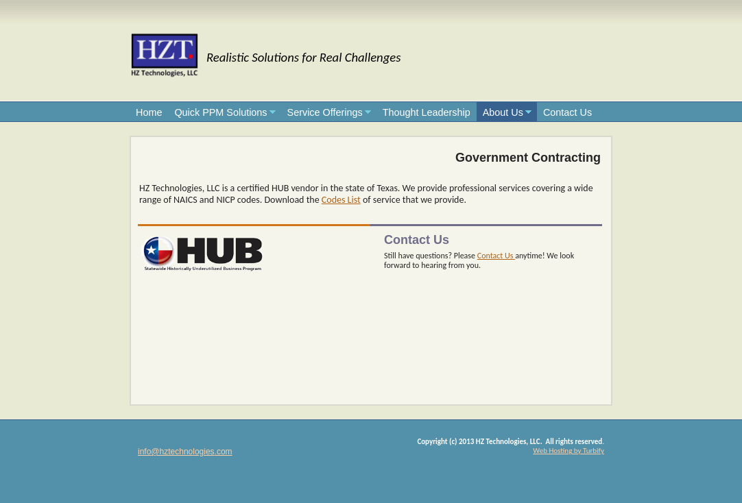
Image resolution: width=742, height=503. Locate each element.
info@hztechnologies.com (185, 451)
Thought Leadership (426, 112)
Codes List (341, 200)
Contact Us (567, 112)
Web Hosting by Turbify (568, 450)
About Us (503, 112)
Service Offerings (325, 112)
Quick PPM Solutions (220, 112)
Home (149, 112)
